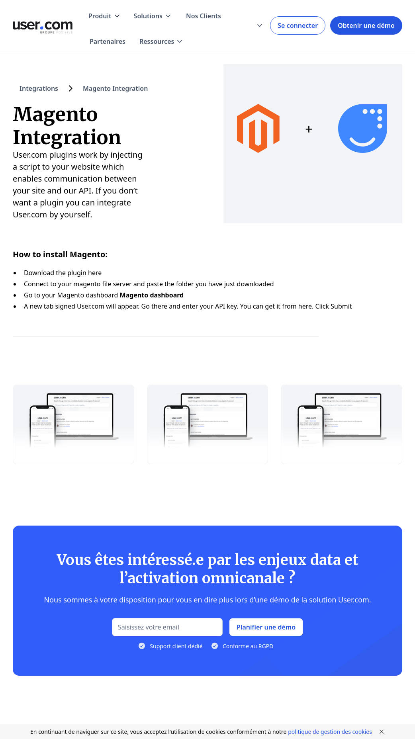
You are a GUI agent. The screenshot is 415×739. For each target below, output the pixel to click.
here (95, 272)
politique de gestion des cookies (330, 731)
